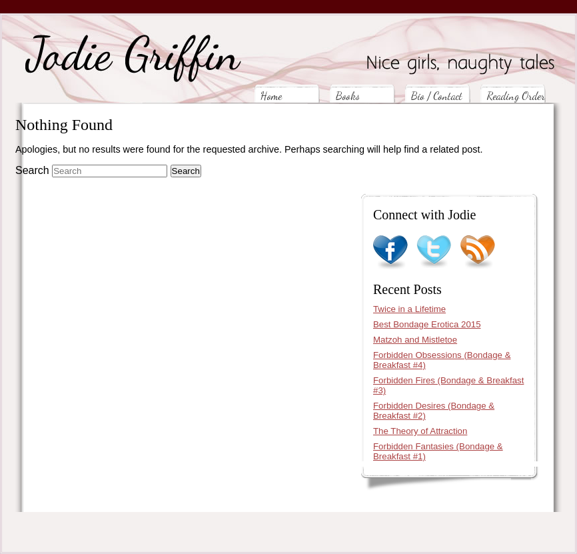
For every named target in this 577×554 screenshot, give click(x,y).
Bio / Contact (436, 95)
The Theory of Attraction (420, 431)
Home (271, 95)
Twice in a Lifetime (409, 309)
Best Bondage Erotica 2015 (427, 324)
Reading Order (515, 95)
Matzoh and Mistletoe (415, 340)
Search (32, 170)
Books (348, 95)
